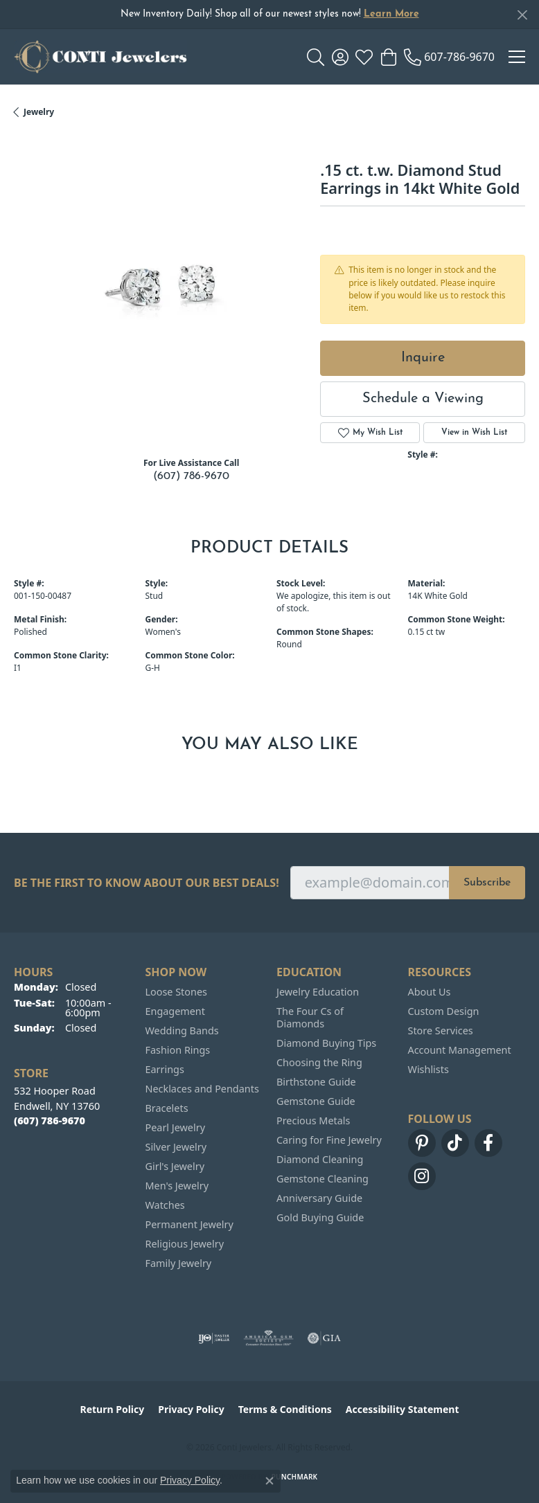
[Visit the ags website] (268, 1338)
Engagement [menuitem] (175, 1011)
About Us (429, 991)
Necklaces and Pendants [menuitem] (202, 1088)
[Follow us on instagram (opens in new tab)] (422, 1176)
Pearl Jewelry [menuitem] (175, 1127)
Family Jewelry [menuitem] (178, 1263)
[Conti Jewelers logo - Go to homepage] (100, 56)
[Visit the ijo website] (213, 1338)
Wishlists (428, 1069)
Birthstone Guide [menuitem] (316, 1081)
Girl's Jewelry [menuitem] (174, 1166)
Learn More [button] (391, 14)
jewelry (39, 112)
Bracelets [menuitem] (166, 1108)
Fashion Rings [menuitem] (178, 1049)
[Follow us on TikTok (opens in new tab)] (455, 1143)
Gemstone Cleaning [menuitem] (322, 1178)
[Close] (522, 15)
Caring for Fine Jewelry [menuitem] (329, 1139)
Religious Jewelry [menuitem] (184, 1243)
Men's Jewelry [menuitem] (177, 1185)
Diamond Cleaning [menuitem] (319, 1159)
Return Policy (112, 1409)
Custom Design (443, 1011)
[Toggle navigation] (517, 57)
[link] (449, 57)
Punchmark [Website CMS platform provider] (295, 1477)
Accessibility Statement (402, 1409)
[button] (315, 57)
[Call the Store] (49, 1120)
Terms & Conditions (285, 1409)
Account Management (459, 1049)
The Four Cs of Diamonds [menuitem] (310, 1017)
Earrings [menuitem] (164, 1069)
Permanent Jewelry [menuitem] (189, 1224)
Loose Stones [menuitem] (176, 991)
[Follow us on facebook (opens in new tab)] (488, 1143)
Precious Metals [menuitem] (313, 1120)
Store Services (440, 1030)
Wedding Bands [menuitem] (182, 1030)
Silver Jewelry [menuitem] (176, 1146)
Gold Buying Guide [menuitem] (320, 1217)
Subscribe (487, 882)
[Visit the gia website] (324, 1338)
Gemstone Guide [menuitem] (315, 1101)
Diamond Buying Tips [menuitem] (326, 1043)
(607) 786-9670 (191, 476)
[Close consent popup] (269, 1481)
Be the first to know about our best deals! (146, 883)
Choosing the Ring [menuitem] (319, 1062)
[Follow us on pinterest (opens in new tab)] (422, 1143)
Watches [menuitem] (165, 1205)
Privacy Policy (191, 1409)
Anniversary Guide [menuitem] (319, 1198)
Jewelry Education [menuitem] (317, 991)
